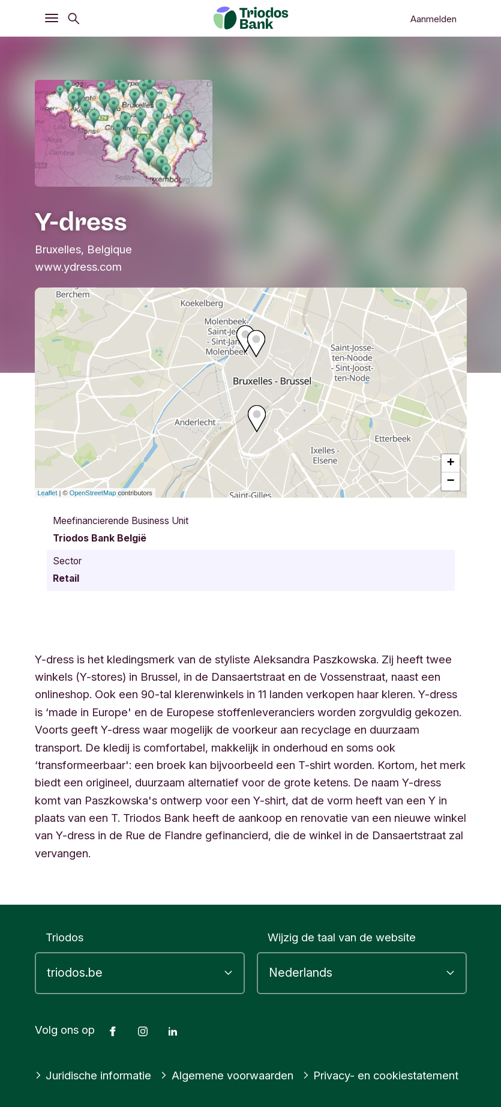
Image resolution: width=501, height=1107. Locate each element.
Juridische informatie (93, 1075)
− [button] (450, 481)
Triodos (64, 937)
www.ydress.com (78, 266)
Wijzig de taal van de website (342, 937)
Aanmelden (433, 19)
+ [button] (450, 463)
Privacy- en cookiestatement (380, 1075)
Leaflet (48, 492)
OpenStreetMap (93, 492)
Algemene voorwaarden (226, 1075)
